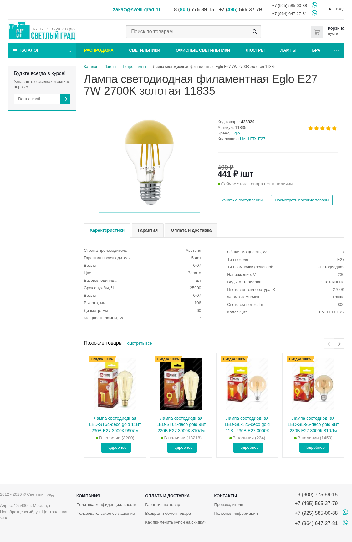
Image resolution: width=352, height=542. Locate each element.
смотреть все (139, 343)
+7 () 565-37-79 (240, 9)
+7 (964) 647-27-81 (289, 13)
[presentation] (329, 343)
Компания (88, 496)
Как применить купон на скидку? (175, 522)
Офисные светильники (203, 50)
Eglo (236, 133)
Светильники (144, 50)
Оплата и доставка (167, 496)
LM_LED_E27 (252, 138)
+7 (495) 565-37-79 (316, 503)
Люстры (255, 50)
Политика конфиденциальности (106, 504)
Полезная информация (236, 513)
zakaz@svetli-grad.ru (136, 9)
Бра (316, 50)
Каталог (29, 50)
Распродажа (99, 50)
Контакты (225, 496)
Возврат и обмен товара (168, 513)
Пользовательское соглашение (105, 513)
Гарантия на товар (162, 504)
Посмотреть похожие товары (302, 200)
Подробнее (115, 447)
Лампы (288, 50)
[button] (149, 212)
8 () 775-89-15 (194, 9)
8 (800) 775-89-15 (316, 494)
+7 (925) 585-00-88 (289, 5)
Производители (228, 504)
